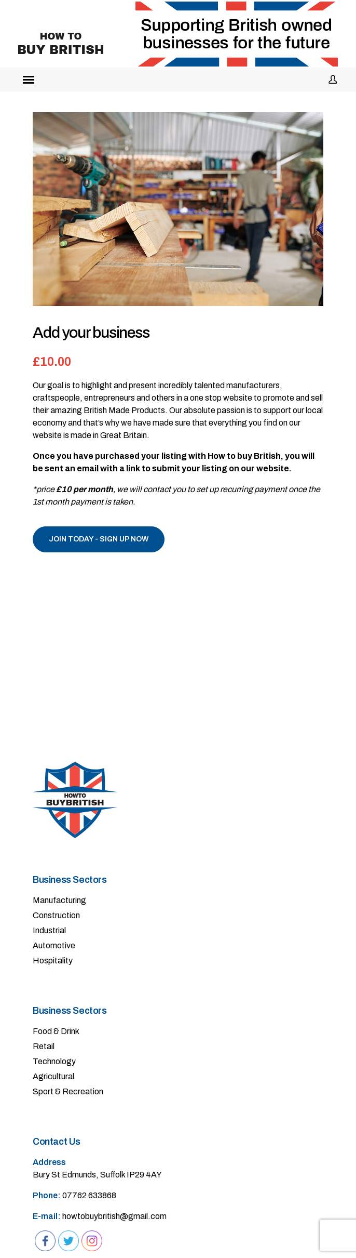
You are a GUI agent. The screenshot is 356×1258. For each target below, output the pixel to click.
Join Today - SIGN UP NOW (98, 539)
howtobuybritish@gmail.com (114, 1216)
